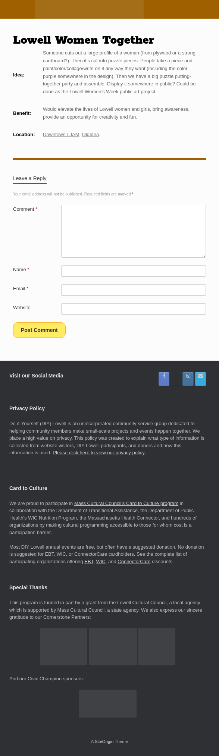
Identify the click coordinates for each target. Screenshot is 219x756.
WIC (100, 561)
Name (21, 269)
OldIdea (90, 134)
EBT (88, 561)
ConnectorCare (134, 561)
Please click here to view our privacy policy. (99, 452)
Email (20, 288)
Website (22, 307)
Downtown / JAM (61, 134)
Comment (25, 209)
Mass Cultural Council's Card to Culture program (126, 503)
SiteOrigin (104, 741)
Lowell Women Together (83, 40)
